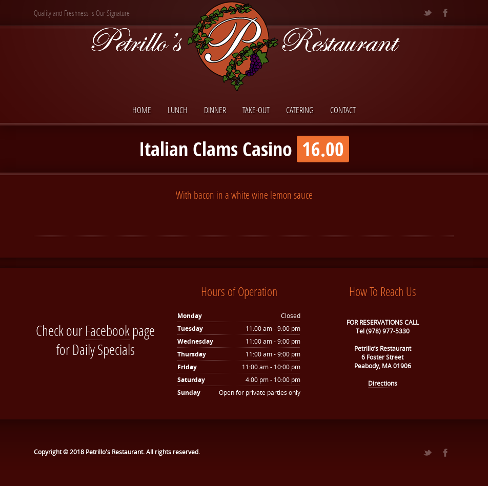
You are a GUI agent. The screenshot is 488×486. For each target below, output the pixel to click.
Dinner (215, 110)
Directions (382, 383)
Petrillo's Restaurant (114, 452)
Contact (343, 110)
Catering (300, 110)
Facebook (107, 330)
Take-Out (256, 110)
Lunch (178, 110)
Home (141, 110)
